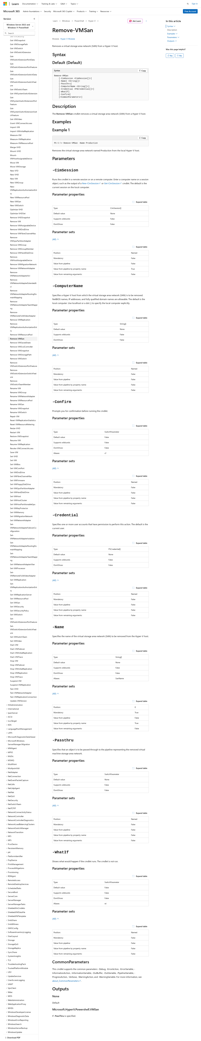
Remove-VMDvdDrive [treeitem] (19, 219)
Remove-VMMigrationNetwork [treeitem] (23, 254)
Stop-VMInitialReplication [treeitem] (21, 659)
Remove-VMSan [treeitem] (17, 329)
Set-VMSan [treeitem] (15, 593)
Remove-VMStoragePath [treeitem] (21, 345)
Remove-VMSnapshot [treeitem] (19, 341)
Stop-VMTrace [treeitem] (16, 667)
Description (172, 29)
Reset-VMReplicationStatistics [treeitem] (23, 410)
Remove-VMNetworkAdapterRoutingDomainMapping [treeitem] (23, 284)
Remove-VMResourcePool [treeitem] (21, 325)
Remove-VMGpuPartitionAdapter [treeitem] (20, 229)
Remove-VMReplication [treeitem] (20, 310)
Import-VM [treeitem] (15, 117)
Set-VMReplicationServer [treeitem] (21, 585)
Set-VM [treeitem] (13, 450)
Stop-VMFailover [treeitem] (17, 655)
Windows (66, 20)
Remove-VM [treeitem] (15, 211)
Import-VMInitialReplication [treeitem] (22, 121)
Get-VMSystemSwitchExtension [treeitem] (23, 83)
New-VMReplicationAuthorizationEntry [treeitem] (23, 180)
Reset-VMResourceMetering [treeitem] (22, 414)
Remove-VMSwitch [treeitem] (18, 349)
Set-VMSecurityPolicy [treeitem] (19, 601)
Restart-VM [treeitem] (15, 422)
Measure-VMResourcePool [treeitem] (21, 133)
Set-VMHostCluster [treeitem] (18, 490)
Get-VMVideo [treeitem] (16, 109)
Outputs (172, 41)
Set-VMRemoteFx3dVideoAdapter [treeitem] (23, 564)
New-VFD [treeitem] (14, 161)
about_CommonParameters (65, 980)
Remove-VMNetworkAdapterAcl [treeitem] (20, 264)
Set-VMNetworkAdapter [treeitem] (20, 510)
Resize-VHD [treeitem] (15, 418)
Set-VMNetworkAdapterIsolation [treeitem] (22, 527)
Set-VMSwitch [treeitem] (16, 605)
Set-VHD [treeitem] (14, 446)
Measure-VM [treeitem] (15, 125)
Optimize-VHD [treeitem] (16, 199)
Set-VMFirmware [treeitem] (17, 470)
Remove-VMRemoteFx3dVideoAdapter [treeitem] (23, 304)
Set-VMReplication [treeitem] (18, 570)
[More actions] (146, 21)
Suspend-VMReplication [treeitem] (20, 675)
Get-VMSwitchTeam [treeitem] (18, 79)
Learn (55, 20)
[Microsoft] (5, 4)
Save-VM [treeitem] (14, 442)
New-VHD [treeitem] (14, 165)
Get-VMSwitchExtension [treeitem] (20, 42)
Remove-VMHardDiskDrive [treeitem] (21, 243)
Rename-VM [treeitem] (15, 378)
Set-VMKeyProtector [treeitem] (19, 498)
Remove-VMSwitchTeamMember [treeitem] (20, 373)
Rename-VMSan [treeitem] (17, 394)
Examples (172, 33)
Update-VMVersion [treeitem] (18, 691)
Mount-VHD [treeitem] (15, 141)
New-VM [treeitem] (14, 169)
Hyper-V (92, 20)
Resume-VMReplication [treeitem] (20, 434)
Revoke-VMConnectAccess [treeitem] (21, 438)
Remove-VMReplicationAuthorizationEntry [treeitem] (23, 317)
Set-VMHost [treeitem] (15, 486)
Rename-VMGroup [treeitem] (18, 382)
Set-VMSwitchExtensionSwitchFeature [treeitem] (23, 620)
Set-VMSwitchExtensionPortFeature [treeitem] (23, 611)
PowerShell (79, 20)
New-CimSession (90, 183)
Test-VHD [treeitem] (14, 679)
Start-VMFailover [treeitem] (17, 639)
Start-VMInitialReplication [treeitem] (21, 643)
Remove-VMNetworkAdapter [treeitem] (22, 258)
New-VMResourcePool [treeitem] (19, 187)
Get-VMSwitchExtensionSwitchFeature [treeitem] (23, 72)
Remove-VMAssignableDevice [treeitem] (23, 215)
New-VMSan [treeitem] (15, 191)
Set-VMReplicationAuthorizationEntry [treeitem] (23, 577)
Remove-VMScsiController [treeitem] (21, 337)
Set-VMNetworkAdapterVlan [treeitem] (22, 554)
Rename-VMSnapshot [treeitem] (19, 398)
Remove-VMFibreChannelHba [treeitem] (23, 223)
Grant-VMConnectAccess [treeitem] (21, 113)
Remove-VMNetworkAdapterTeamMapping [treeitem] (23, 295)
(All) (55, 239)
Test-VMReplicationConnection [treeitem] (23, 687)
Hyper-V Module (67, 38)
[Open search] (188, 3)
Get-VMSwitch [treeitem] (16, 38)
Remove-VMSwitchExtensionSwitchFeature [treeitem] (23, 364)
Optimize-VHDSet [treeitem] (18, 203)
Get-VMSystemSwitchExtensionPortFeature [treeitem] (23, 91)
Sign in (195, 3)
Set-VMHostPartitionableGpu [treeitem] (22, 494)
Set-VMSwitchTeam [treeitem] (18, 627)
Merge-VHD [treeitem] (15, 137)
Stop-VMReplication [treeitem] (18, 663)
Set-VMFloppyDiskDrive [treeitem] (20, 474)
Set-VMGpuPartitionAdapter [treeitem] (22, 478)
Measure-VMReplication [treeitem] (20, 129)
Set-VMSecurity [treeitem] (17, 597)
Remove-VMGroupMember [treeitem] (22, 239)
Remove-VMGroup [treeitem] (18, 235)
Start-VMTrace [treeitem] (16, 647)
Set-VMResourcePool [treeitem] (19, 589)
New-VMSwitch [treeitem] (17, 195)
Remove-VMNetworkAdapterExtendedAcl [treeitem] (23, 273)
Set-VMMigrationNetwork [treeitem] (21, 506)
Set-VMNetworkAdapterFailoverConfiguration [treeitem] (23, 518)
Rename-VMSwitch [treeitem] (18, 402)
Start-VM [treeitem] (14, 635)
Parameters (173, 37)
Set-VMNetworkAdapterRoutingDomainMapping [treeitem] (23, 536)
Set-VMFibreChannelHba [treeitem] (21, 466)
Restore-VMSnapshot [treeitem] (19, 426)
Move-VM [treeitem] (14, 153)
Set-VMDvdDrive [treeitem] (17, 462)
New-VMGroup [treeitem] (16, 173)
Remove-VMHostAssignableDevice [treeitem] (21, 249)
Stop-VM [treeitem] (14, 651)
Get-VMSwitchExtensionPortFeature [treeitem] (23, 56)
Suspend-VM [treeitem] (15, 671)
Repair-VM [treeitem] (14, 406)
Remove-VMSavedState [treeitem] (20, 333)
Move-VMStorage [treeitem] (18, 157)
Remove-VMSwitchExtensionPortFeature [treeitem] (23, 355)
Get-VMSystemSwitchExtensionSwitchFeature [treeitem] (23, 102)
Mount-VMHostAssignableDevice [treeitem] (21, 147)
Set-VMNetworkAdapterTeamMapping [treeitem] (23, 547)
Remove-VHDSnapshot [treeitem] (20, 207)
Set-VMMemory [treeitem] (17, 502)
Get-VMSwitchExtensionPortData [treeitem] (22, 48)
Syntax (171, 26)
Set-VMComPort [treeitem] (17, 458)
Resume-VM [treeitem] (15, 430)
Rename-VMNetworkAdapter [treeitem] (22, 386)
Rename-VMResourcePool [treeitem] (21, 390)
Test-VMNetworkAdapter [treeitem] (21, 683)
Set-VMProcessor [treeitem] (17, 558)
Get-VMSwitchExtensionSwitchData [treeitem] (23, 63)
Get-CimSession (112, 183)
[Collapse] (34, 18)
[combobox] (19, 26)
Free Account (190, 11)
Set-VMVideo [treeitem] (16, 631)
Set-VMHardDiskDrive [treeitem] (19, 482)
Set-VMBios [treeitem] (15, 454)
